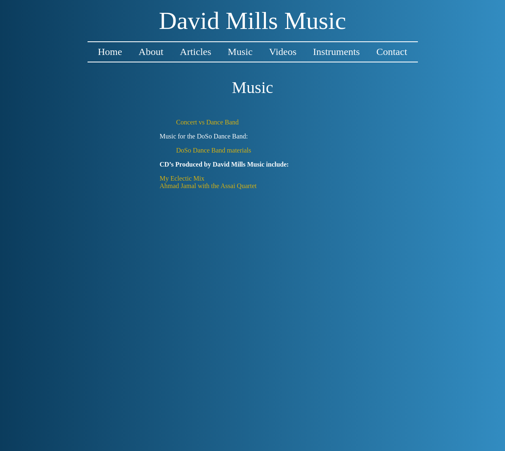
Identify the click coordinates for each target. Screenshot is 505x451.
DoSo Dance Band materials (213, 150)
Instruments (336, 51)
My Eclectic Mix (182, 178)
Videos (283, 51)
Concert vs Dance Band (207, 122)
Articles (195, 51)
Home (110, 51)
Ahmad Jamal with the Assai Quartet (208, 185)
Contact (391, 51)
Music (240, 51)
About (151, 51)
